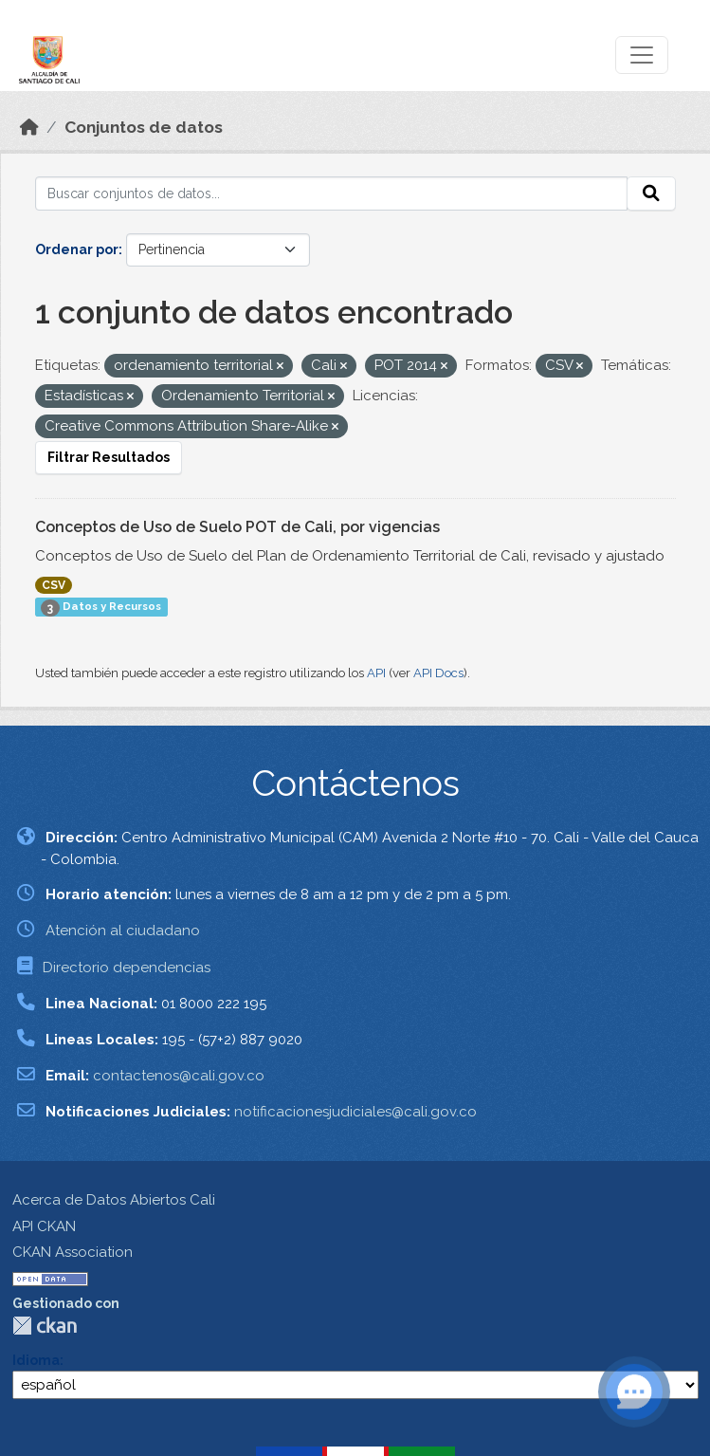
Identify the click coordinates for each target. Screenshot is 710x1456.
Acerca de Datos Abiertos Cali (113, 1199)
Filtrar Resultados (108, 457)
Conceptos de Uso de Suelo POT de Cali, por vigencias (237, 527)
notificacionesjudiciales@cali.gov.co (355, 1111)
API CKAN (44, 1226)
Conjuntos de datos (143, 127)
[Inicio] (29, 127)
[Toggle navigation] (641, 55)
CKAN (44, 1326)
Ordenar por (76, 249)
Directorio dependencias (126, 967)
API (376, 673)
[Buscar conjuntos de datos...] (331, 193)
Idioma (36, 1360)
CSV (53, 585)
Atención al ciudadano (123, 930)
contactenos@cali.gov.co (178, 1075)
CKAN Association (72, 1252)
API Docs (438, 673)
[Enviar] (651, 193)
